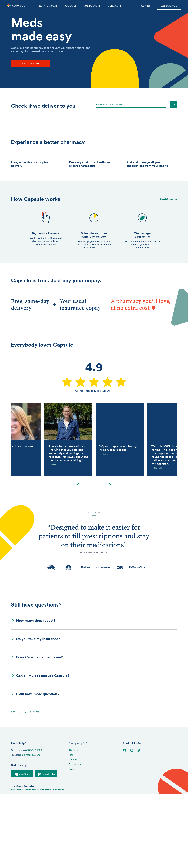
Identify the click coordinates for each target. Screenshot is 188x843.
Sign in (145, 5)
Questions (115, 5)
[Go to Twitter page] (140, 799)
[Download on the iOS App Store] (22, 823)
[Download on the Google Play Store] (46, 823)
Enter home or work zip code (109, 104)
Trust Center (16, 838)
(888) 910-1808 (34, 798)
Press (71, 817)
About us (71, 5)
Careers (73, 808)
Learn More (168, 247)
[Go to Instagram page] (133, 799)
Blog (71, 803)
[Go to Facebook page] (126, 799)
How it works (48, 5)
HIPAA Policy (58, 838)
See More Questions (25, 760)
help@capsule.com (30, 803)
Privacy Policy (45, 838)
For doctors (92, 5)
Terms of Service (31, 838)
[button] (94, 669)
